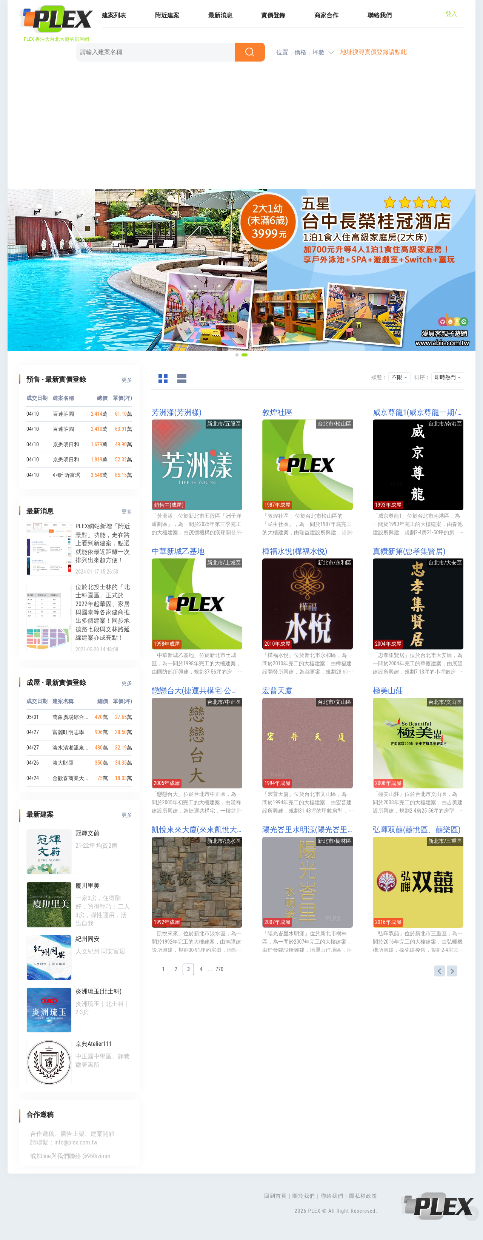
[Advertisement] (241, 126)
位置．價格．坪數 (300, 52)
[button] (236, 354)
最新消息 (220, 15)
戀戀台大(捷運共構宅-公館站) (197, 690)
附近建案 (167, 15)
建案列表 (114, 15)
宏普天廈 (277, 690)
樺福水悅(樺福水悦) (295, 551)
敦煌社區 (277, 412)
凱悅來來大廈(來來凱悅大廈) (197, 829)
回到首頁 (275, 1196)
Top (471, 1213)
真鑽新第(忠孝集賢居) (409, 551)
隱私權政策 (363, 1196)
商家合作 (326, 15)
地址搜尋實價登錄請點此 (373, 52)
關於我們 (303, 1196)
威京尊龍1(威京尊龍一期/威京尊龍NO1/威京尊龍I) (418, 412)
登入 (451, 13)
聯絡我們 (380, 15)
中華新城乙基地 (178, 551)
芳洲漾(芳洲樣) (177, 412)
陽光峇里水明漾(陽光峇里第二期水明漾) (307, 829)
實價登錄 (273, 15)
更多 (127, 380)
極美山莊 (388, 690)
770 (219, 969)
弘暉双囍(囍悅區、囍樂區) (417, 829)
